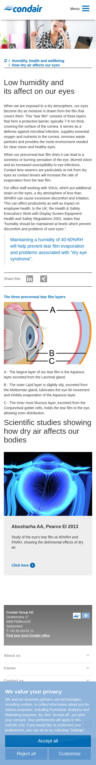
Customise (70, 753)
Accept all (48, 740)
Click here (23, 565)
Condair (23, 8)
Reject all (26, 753)
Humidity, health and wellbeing (38, 61)
